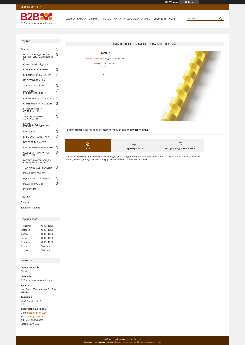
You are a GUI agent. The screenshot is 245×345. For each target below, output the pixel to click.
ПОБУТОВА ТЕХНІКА (34, 80)
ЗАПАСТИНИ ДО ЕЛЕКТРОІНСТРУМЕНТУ (36, 125)
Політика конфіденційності (149, 342)
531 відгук (173, 2)
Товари (25, 49)
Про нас (106, 19)
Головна (70, 19)
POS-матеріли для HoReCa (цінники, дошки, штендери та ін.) (38, 56)
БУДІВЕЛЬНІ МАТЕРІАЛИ (36, 137)
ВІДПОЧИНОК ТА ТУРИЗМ (36, 178)
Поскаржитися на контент (125, 342)
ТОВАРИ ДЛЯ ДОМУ (33, 85)
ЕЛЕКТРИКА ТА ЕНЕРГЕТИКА (38, 98)
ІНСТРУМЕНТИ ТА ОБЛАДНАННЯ (32, 110)
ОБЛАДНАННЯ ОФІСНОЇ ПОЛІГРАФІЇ (36, 154)
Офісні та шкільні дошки (35, 64)
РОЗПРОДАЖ (30, 189)
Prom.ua (137, 339)
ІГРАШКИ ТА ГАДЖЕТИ (35, 173)
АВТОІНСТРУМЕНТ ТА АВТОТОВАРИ (34, 117)
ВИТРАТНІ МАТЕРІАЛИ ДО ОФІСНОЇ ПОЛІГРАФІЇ (37, 161)
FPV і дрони (29, 131)
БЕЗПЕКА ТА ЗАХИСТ (34, 142)
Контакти (119, 19)
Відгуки (25, 202)
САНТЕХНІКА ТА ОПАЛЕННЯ (38, 103)
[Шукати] (220, 19)
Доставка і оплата (139, 19)
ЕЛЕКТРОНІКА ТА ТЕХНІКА (37, 75)
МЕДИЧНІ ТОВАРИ (33, 184)
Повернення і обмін (164, 19)
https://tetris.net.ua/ (36, 313)
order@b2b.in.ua (36, 316)
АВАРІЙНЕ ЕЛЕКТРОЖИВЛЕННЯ (34, 92)
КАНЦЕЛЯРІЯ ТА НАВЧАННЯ (38, 147)
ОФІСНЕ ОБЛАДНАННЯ (35, 69)
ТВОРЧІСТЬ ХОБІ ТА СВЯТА (37, 168)
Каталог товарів (87, 19)
